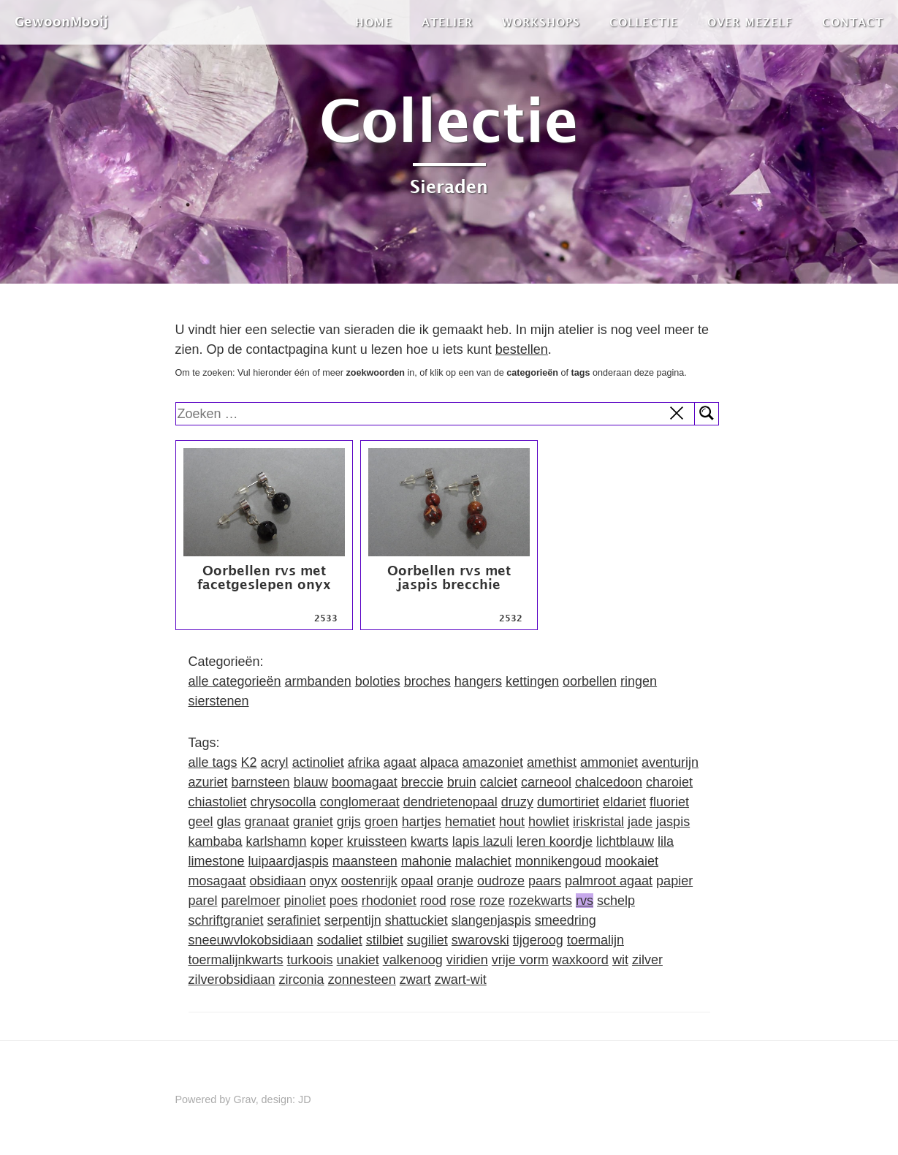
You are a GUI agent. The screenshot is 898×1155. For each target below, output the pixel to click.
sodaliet (339, 940)
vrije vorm (520, 960)
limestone (217, 861)
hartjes (421, 821)
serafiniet (294, 920)
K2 (249, 762)
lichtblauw (625, 841)
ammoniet (609, 762)
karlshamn (276, 841)
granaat (267, 821)
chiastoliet (218, 802)
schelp (616, 900)
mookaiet (631, 861)
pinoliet (305, 900)
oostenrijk (369, 881)
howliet (548, 821)
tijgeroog (538, 940)
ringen (638, 681)
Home (373, 22)
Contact (852, 22)
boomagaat (364, 782)
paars (544, 881)
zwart (415, 979)
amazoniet (493, 762)
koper (327, 841)
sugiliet (427, 940)
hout (512, 821)
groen (381, 821)
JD (304, 1099)
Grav (245, 1099)
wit (620, 960)
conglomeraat (360, 802)
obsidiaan (278, 881)
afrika (364, 762)
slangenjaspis (491, 920)
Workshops (541, 22)
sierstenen (219, 701)
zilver (647, 960)
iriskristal (598, 821)
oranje (455, 881)
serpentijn (352, 920)
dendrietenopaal (450, 802)
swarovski (480, 940)
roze (492, 900)
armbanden (318, 681)
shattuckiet (416, 920)
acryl (275, 762)
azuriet (208, 782)
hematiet (470, 821)
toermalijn (595, 940)
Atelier (447, 22)
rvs (584, 900)
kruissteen (377, 841)
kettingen (532, 681)
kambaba (216, 841)
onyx (324, 881)
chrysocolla (283, 802)
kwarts (430, 841)
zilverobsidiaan (232, 979)
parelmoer (251, 900)
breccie (422, 782)
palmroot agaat (608, 881)
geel (201, 821)
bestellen (521, 349)
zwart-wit (461, 979)
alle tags (213, 762)
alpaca (439, 762)
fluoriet (669, 802)
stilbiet (384, 940)
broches (427, 681)
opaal (417, 881)
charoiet (669, 782)
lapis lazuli (482, 841)
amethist (552, 762)
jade (640, 821)
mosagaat (217, 881)
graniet (313, 821)
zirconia (301, 979)
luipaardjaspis (288, 861)
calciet (498, 782)
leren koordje (555, 841)
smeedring (565, 920)
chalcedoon (608, 782)
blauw (311, 782)
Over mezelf (750, 22)
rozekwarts (540, 900)
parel (203, 900)
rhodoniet (389, 900)
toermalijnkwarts (236, 960)
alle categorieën (235, 681)
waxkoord (580, 960)
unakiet (358, 960)
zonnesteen (362, 979)
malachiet (483, 861)
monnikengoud (558, 861)
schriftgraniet (226, 920)
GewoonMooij (61, 21)
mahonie (426, 861)
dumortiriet (568, 802)
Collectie (643, 22)
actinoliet (318, 762)
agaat (400, 762)
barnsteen (261, 782)
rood (433, 900)
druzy (517, 802)
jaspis (673, 821)
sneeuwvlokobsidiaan (251, 940)
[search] (435, 413)
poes (344, 900)
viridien (467, 960)
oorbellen (590, 681)
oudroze (501, 881)
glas (229, 821)
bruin (461, 782)
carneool (546, 782)
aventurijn (670, 762)
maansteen (364, 861)
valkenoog (413, 960)
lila (666, 841)
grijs (349, 821)
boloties (377, 681)
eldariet (624, 802)
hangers (478, 681)
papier (674, 881)
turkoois (310, 960)
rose (463, 900)
